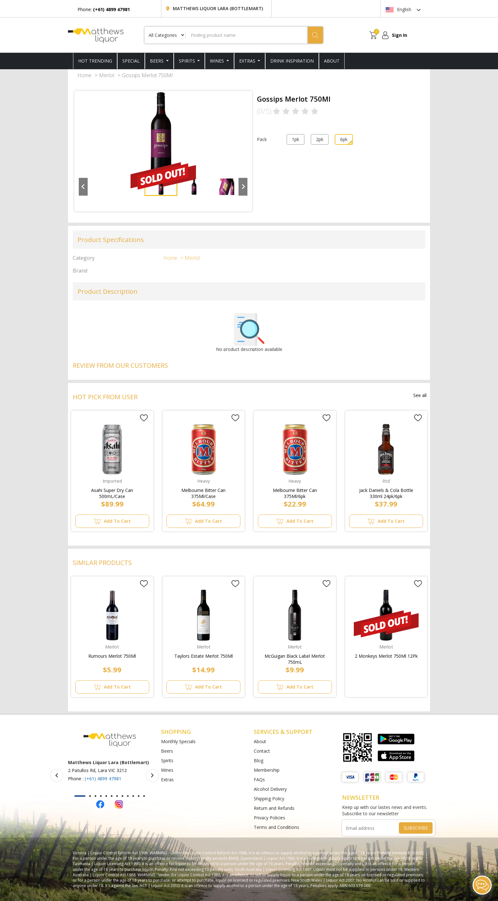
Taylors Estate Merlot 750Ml (203, 656)
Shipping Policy (269, 799)
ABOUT (332, 61)
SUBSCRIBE (416, 828)
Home (84, 75)
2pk (319, 139)
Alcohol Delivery (270, 789)
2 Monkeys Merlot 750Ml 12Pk (386, 656)
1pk (295, 139)
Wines (217, 61)
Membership (266, 770)
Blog (258, 760)
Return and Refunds (274, 808)
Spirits (187, 61)
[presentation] (57, 775)
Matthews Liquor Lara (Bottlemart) (218, 8)
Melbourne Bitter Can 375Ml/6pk (295, 492)
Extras (248, 61)
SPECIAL (131, 61)
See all (420, 395)
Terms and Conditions (276, 827)
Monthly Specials (178, 741)
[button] (79, 796)
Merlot (106, 75)
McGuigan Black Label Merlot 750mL (295, 657)
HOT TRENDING (95, 61)
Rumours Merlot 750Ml (112, 656)
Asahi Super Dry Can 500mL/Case (112, 492)
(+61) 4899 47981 (103, 779)
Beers (157, 61)
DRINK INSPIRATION (292, 61)
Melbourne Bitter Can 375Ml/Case (203, 492)
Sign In (399, 35)
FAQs (259, 780)
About (260, 741)
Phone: (103, 9)
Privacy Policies (269, 818)
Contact (262, 751)
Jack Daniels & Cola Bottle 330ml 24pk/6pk (386, 492)
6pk (343, 139)
